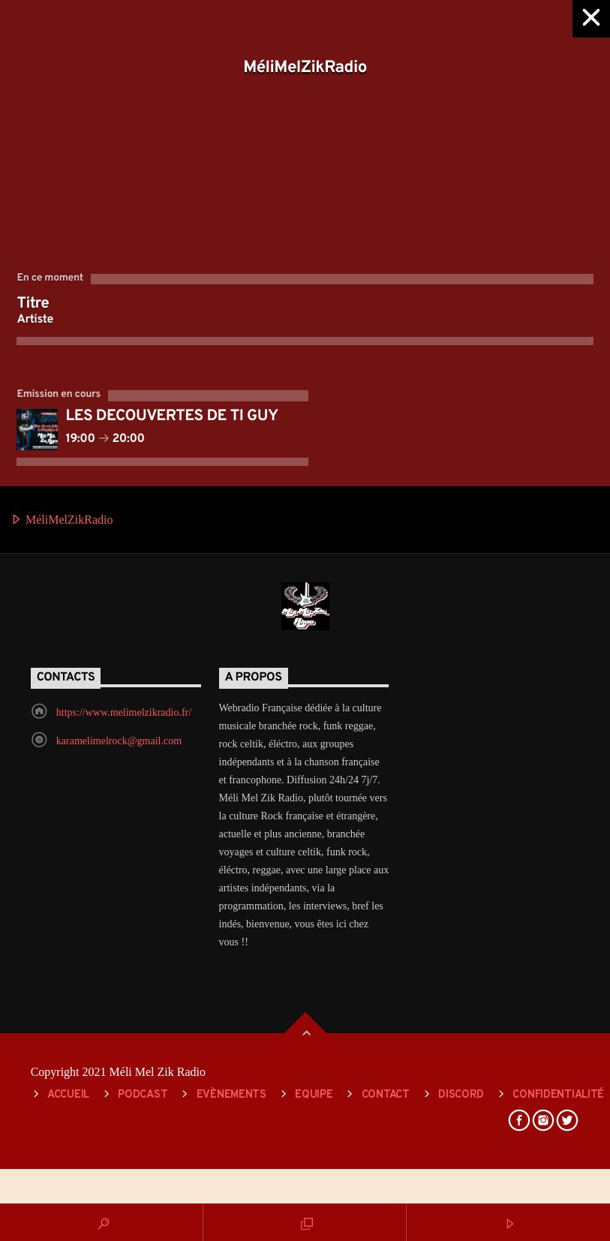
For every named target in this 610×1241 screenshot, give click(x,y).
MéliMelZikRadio (62, 520)
